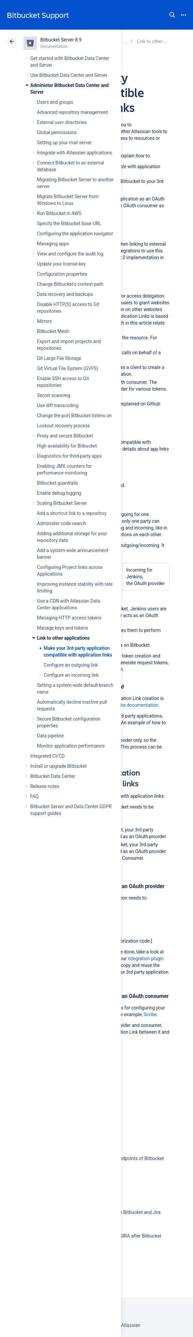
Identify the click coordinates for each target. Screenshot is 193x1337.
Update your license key (61, 264)
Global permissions (57, 132)
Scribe (150, 1014)
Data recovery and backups (65, 294)
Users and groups (55, 102)
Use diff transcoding (58, 405)
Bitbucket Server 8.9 (61, 39)
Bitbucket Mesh (53, 331)
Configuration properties (62, 274)
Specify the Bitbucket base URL (69, 223)
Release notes (44, 786)
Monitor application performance (71, 746)
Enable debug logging (59, 493)
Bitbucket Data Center (52, 776)
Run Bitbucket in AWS (59, 213)
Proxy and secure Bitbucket (65, 435)
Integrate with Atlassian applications (74, 152)
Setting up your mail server (64, 142)
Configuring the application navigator (75, 233)
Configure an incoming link (71, 675)
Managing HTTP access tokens (69, 617)
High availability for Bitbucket (67, 446)
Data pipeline (50, 735)
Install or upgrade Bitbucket (58, 766)
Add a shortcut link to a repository (71, 513)
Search (172, 14)
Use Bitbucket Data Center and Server (68, 75)
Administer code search (61, 523)
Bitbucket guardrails (57, 483)
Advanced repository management (72, 112)
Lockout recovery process (63, 425)
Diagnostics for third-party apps (69, 456)
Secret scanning (53, 395)
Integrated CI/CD (47, 756)
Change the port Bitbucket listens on (74, 415)
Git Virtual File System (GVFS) (67, 368)
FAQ (34, 796)
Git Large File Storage (59, 358)
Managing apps (53, 243)
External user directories (62, 122)
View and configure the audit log (70, 253)
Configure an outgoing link (71, 665)
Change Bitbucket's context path (70, 284)
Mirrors (44, 321)
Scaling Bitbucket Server (62, 503)
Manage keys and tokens (62, 628)
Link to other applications (63, 638)
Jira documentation (138, 705)
